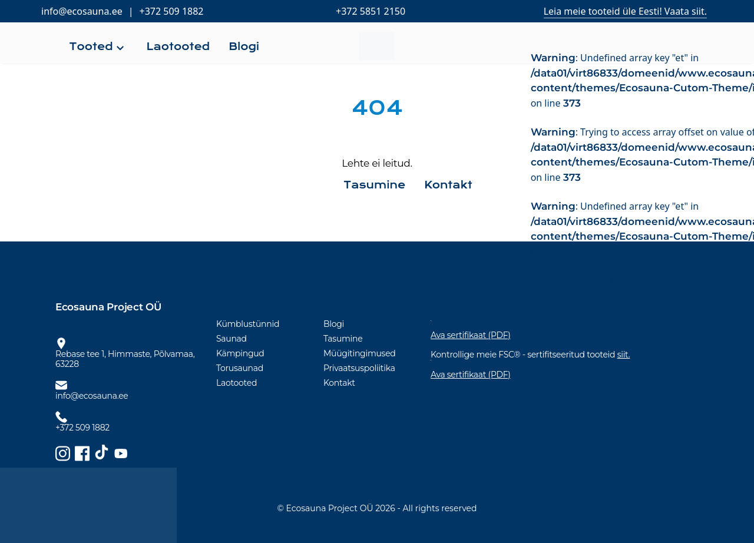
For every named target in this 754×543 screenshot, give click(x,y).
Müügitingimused (359, 353)
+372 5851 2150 (370, 11)
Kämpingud (240, 353)
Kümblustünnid (247, 324)
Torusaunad (239, 368)
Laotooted (236, 383)
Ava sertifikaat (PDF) (471, 375)
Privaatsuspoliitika (359, 368)
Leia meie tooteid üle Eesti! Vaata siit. (625, 11)
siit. (623, 354)
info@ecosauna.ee (82, 11)
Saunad (231, 338)
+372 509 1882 (172, 11)
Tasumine (342, 338)
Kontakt (339, 383)
